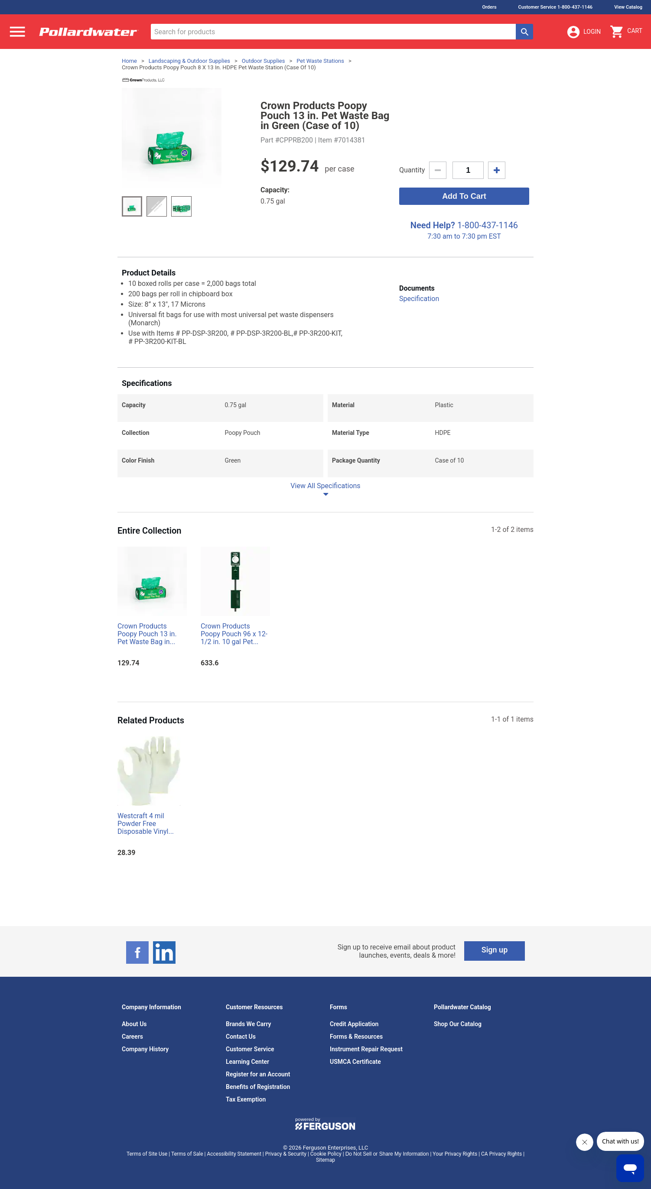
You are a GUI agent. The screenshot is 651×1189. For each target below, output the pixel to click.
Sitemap (325, 1160)
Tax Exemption (246, 1099)
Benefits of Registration (258, 1086)
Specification (419, 299)
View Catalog (628, 7)
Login (583, 32)
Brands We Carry (248, 1024)
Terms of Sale (187, 1154)
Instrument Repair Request (366, 1049)
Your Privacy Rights (455, 1154)
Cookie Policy (326, 1154)
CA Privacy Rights (501, 1154)
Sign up (495, 949)
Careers (132, 1036)
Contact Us (241, 1036)
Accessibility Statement (234, 1154)
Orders (489, 7)
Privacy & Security (285, 1154)
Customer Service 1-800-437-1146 (555, 7)
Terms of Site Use (147, 1154)
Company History (145, 1049)
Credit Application (354, 1024)
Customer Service (250, 1049)
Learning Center (247, 1061)
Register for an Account (258, 1074)
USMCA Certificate (355, 1061)
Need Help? (432, 225)
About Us (134, 1024)
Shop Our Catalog (458, 1024)
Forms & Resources (356, 1036)
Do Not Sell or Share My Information (387, 1154)
